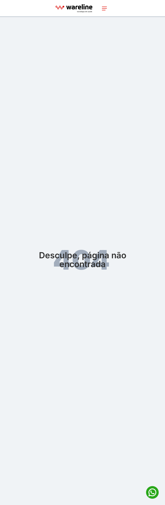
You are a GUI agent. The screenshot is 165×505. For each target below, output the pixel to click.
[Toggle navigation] (104, 8)
